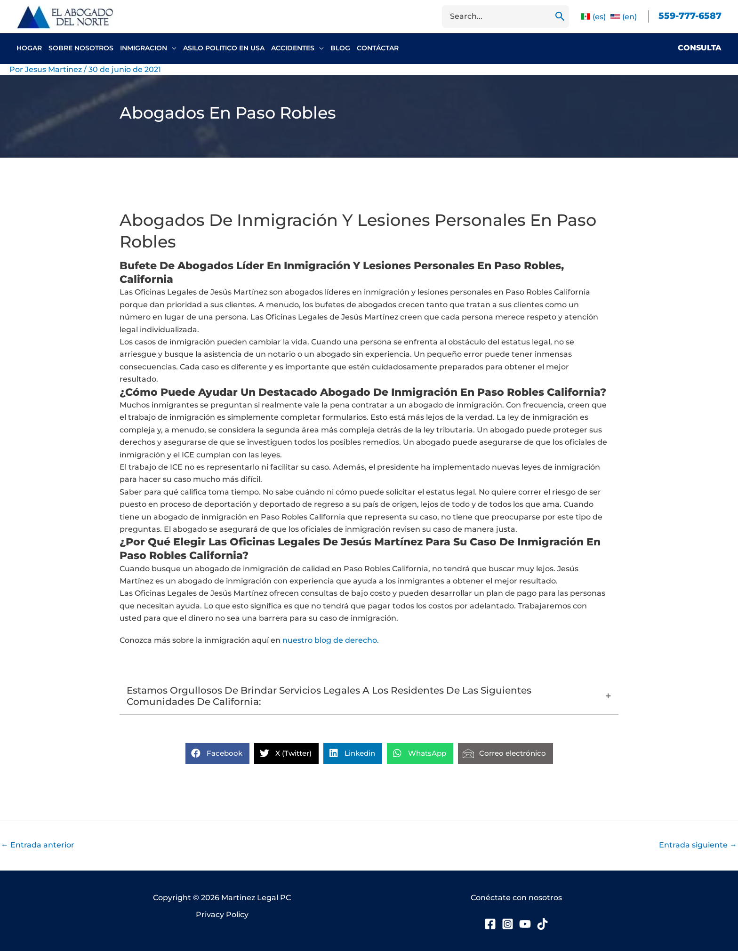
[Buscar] (560, 16)
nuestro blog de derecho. (330, 640)
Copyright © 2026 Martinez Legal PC (222, 897)
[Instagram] (507, 924)
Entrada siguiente (698, 844)
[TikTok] (542, 924)
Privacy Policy (222, 914)
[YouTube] (525, 924)
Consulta (700, 48)
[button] (171, 48)
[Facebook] (490, 924)
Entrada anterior (37, 844)
